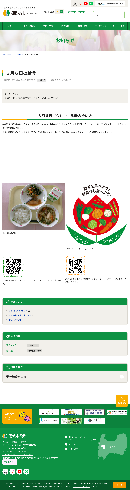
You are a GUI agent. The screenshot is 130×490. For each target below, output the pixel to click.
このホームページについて (76, 438)
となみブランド (15, 319)
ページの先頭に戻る (121, 402)
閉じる (119, 485)
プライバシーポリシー (81, 486)
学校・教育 (32, 345)
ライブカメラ (101, 25)
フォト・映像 (118, 25)
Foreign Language (77, 12)
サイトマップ (73, 444)
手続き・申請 (47, 25)
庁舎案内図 (8, 462)
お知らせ (19, 54)
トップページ (11, 25)
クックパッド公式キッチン (19, 315)
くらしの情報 (29, 25)
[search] (108, 14)
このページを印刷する (63, 80)
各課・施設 (83, 25)
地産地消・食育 (34, 350)
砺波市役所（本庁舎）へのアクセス (17, 454)
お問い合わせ (73, 448)
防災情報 (65, 25)
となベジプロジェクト (18, 310)
